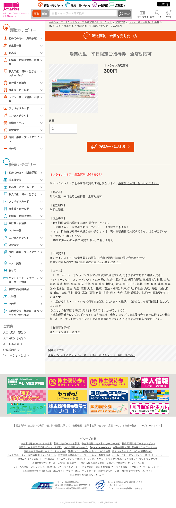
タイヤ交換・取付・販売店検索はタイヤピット (31, 455)
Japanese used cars (100, 447)
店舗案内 (120, 5)
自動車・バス (14, 123)
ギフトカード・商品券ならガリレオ (100, 471)
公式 (163, 4)
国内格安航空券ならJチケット (137, 471)
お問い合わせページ (132, 257)
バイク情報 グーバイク (76, 447)
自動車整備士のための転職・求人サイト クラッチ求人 (51, 471)
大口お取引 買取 (13, 334)
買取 (37, 13)
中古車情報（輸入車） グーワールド (101, 443)
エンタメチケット (17, 116)
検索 (127, 13)
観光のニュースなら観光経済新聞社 (85, 463)
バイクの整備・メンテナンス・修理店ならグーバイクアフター (47, 467)
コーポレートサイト (149, 425)
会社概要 (77, 425)
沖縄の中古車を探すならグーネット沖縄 (45, 451)
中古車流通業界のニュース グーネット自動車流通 (84, 455)
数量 (51, 120)
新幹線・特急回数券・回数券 (21, 62)
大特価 (10, 298)
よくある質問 (11, 346)
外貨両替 (103, 5)
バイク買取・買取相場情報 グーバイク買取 (104, 467)
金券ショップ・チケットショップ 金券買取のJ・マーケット (80, 22)
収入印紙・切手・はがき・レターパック (19, 73)
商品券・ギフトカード (19, 188)
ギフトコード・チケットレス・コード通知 (21, 281)
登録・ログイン (156, 17)
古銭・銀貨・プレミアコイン (21, 140)
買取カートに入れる (112, 146)
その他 (10, 150)
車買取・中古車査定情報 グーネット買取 (40, 447)
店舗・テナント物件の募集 (122, 425)
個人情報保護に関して (58, 425)
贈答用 (10, 272)
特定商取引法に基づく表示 (30, 425)
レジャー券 (12, 231)
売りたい (54, 5)
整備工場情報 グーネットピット (138, 443)
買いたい (81, 5)
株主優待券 (12, 45)
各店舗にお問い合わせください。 (138, 183)
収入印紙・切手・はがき (21, 195)
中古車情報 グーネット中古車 (36, 443)
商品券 (10, 52)
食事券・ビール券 (17, 90)
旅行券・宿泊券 (15, 83)
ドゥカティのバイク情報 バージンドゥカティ (79, 459)
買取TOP (120, 22)
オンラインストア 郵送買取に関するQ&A (76, 174)
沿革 (86, 425)
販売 (45, 13)
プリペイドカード (17, 109)
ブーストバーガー (152, 467)
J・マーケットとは (14, 357)
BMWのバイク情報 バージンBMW (36, 459)
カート (169, 17)
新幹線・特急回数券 (18, 217)
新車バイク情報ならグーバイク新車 (125, 463)
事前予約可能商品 (17, 291)
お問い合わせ (142, 17)
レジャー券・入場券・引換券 (21, 99)
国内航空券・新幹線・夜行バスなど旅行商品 (21, 314)
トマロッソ (135, 467)
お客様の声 (10, 351)
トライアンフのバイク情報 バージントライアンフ (131, 459)
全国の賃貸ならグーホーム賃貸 (48, 463)
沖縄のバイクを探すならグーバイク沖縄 (89, 451)
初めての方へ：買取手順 (21, 38)
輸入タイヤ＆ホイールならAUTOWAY (132, 451)
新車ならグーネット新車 (67, 443)
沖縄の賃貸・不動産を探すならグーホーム (135, 447)
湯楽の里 (69, 26)
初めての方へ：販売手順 (21, 174)
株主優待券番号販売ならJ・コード (88, 474)
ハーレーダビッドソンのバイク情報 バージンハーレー (140, 455)
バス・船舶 (12, 265)
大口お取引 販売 (13, 340)
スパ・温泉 (55, 26)
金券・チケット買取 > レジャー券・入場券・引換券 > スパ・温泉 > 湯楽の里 (91, 355)
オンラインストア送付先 (65, 332)
